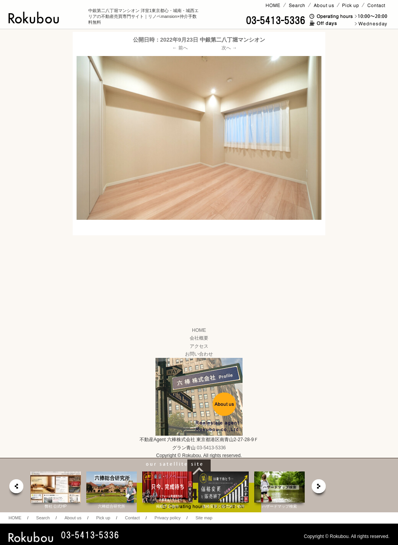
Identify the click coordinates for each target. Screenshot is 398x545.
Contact (132, 517)
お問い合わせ (199, 354)
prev (16, 488)
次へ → (229, 48)
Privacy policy (168, 517)
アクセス (199, 346)
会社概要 (199, 338)
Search (43, 517)
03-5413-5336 (211, 447)
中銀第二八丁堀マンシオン (232, 40)
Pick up (103, 517)
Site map (204, 517)
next (319, 488)
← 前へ (180, 48)
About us (73, 517)
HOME (199, 330)
